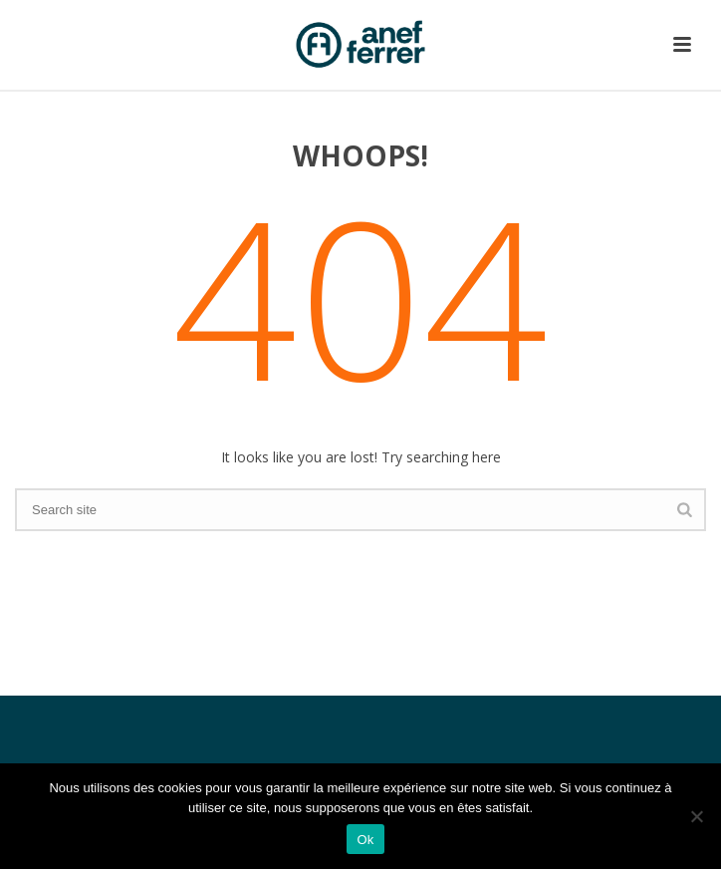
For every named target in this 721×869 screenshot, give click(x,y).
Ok (365, 839)
